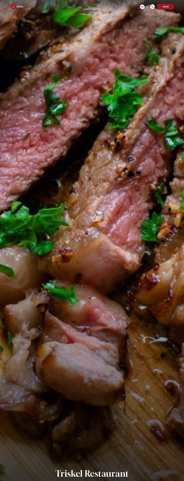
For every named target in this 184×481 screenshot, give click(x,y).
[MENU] (13, 6)
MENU (20, 6)
